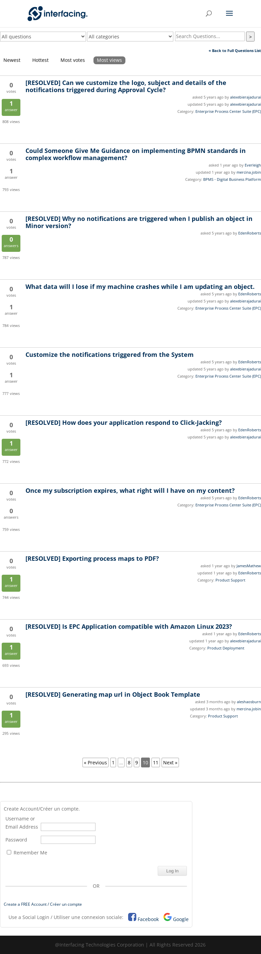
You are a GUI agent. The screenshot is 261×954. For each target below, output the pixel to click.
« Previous (95, 762)
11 (155, 762)
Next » (170, 762)
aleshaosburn (249, 701)
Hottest (40, 60)
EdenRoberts (249, 233)
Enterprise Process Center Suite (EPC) (228, 111)
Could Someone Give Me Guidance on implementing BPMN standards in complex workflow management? (135, 154)
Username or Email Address (21, 822)
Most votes (72, 60)
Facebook (148, 919)
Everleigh (253, 165)
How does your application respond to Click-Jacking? (123, 422)
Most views (109, 60)
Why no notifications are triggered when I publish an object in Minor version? (139, 222)
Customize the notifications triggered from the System (109, 354)
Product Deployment (225, 648)
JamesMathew (249, 565)
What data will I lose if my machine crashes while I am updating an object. (140, 286)
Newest (11, 60)
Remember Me (27, 852)
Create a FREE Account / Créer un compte (43, 904)
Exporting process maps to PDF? (92, 558)
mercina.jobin (249, 172)
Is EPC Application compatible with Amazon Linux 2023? (128, 626)
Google (181, 919)
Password (16, 839)
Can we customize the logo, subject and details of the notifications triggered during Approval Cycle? (125, 86)
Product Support (230, 580)
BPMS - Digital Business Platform (232, 179)
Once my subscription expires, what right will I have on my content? (130, 490)
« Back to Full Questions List (235, 50)
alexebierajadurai (245, 97)
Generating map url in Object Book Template (112, 694)
